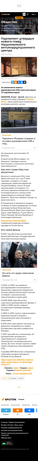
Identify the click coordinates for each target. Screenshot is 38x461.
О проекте (4, 422)
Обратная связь (6, 438)
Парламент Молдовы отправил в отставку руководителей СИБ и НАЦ (18, 141)
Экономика (15, 405)
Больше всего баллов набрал (14, 221)
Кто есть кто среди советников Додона (18, 274)
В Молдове (13, 378)
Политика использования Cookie (11, 430)
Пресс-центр (18, 425)
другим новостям (23, 370)
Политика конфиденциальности (11, 428)
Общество (4, 378)
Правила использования (17, 422)
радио (30, 368)
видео (16, 368)
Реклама (4, 425)
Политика (6, 135)
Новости (20, 378)
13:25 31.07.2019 (6, 54)
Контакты (10, 425)
